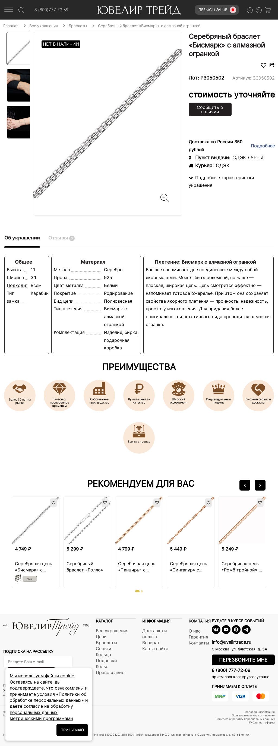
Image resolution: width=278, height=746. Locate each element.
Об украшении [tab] (22, 238)
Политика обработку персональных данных (245, 718)
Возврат (151, 642)
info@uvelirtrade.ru (231, 642)
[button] (244, 485)
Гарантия (198, 637)
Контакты (199, 643)
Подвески (106, 660)
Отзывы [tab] (61, 238)
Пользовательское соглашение (253, 715)
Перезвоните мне (243, 660)
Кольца (103, 654)
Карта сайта (155, 648)
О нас (195, 631)
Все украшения (112, 630)
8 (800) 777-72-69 (231, 670)
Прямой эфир (217, 10)
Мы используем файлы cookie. (42, 675)
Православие (110, 672)
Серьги (103, 648)
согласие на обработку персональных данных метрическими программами (41, 712)
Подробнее (263, 145)
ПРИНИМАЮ (72, 730)
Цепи (101, 636)
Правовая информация (259, 711)
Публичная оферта (262, 722)
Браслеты (106, 642)
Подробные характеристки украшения (221, 181)
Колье (102, 666)
